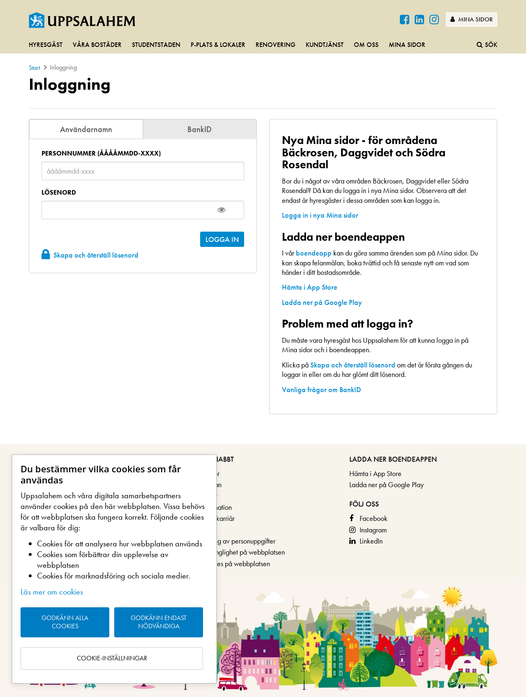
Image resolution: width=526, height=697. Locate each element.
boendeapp (314, 253)
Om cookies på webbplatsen (229, 563)
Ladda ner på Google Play (322, 302)
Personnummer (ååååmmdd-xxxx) (101, 153)
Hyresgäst (45, 44)
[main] (263, 259)
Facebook (374, 518)
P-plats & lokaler (218, 44)
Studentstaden (156, 44)
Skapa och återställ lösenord (95, 255)
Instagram (373, 529)
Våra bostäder (97, 44)
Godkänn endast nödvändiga (159, 622)
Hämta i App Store (309, 287)
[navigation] (263, 45)
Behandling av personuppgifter (232, 541)
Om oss (366, 44)
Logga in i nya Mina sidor (320, 215)
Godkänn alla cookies (65, 622)
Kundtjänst (325, 44)
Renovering (275, 44)
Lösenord (59, 192)
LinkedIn (371, 541)
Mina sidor (471, 19)
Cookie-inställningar (112, 658)
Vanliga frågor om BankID (321, 389)
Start (34, 67)
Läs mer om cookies (52, 591)
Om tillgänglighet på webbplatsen (237, 552)
